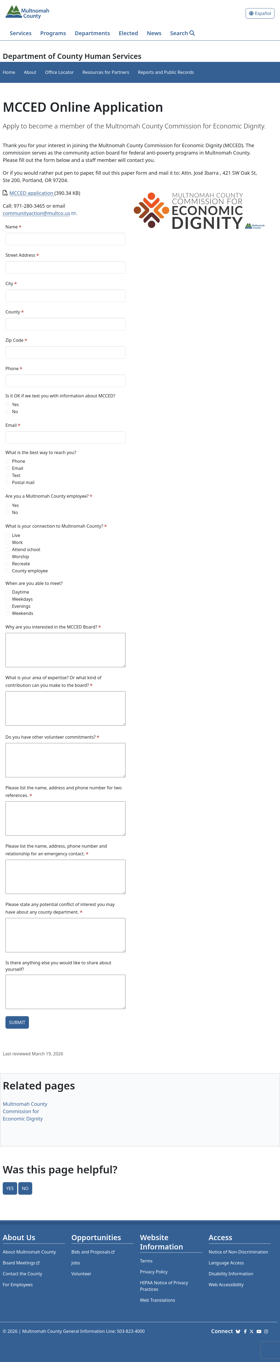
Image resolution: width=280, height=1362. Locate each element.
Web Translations (157, 1300)
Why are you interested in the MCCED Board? (51, 627)
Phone (12, 369)
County (12, 312)
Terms (146, 1261)
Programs (53, 33)
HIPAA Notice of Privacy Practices (164, 1286)
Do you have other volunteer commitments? (50, 737)
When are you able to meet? (34, 583)
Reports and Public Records (166, 72)
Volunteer (81, 1274)
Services (21, 33)
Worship (20, 557)
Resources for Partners (105, 72)
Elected (128, 33)
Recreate (21, 564)
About (30, 72)
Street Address (20, 255)
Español (263, 13)
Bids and (94, 1252)
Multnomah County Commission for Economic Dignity (25, 1111)
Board (22, 1263)
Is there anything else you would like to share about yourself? (58, 966)
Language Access (226, 1263)
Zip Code (14, 340)
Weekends (22, 613)
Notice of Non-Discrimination (238, 1252)
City (9, 283)
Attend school (26, 549)
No (15, 412)
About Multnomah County (29, 1252)
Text (16, 475)
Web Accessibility (226, 1285)
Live (16, 535)
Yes (15, 404)
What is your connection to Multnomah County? (54, 526)
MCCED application (32, 193)
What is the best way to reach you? (40, 452)
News (154, 33)
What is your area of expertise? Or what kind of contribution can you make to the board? (53, 681)
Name (11, 227)
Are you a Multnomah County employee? (47, 496)
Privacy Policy (154, 1272)
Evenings (21, 606)
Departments (92, 33)
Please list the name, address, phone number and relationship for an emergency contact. (56, 850)
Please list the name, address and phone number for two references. (63, 791)
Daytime (20, 592)
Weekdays (22, 599)
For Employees (18, 1285)
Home (9, 72)
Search (179, 33)
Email (11, 425)
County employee (30, 571)
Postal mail (23, 482)
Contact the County (22, 1274)
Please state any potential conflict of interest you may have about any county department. (60, 908)
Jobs (76, 1263)
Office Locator (59, 72)
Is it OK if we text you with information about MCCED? (60, 396)
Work (17, 542)
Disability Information (231, 1274)
